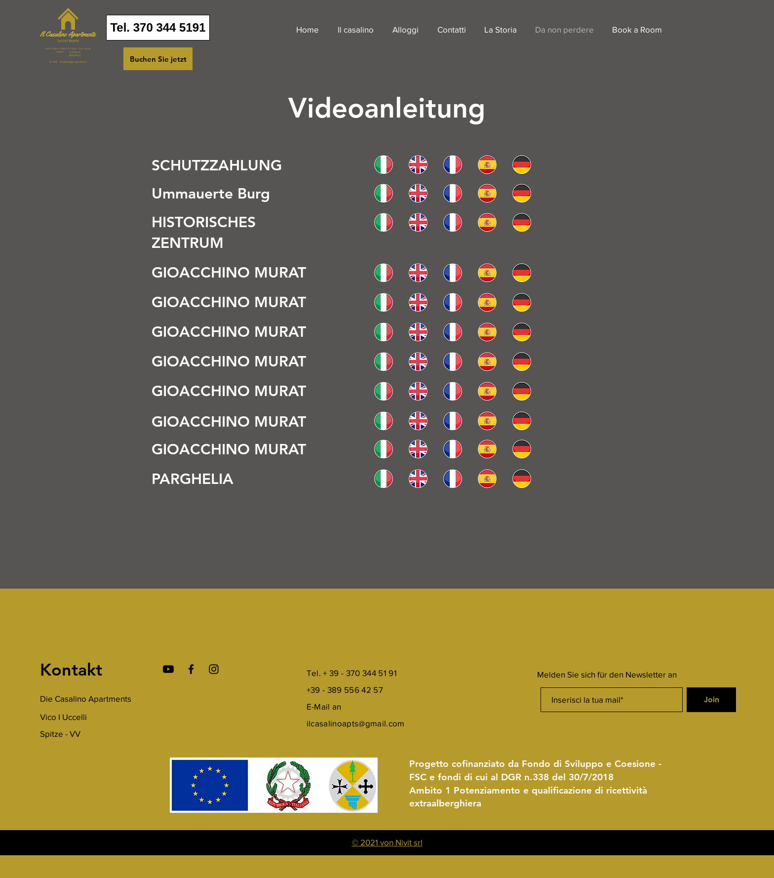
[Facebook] (191, 669)
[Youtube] (168, 669)
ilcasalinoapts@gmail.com (356, 723)
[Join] (711, 699)
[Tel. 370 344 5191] (158, 27)
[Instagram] (213, 669)
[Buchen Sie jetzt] (158, 58)
